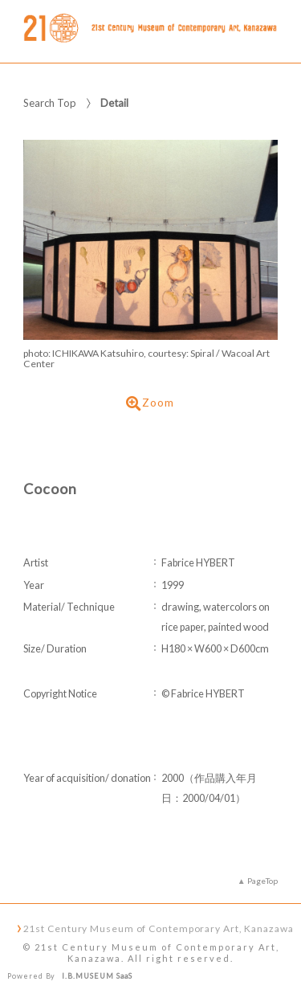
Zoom (150, 403)
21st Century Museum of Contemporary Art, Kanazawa (158, 928)
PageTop (262, 880)
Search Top (49, 102)
